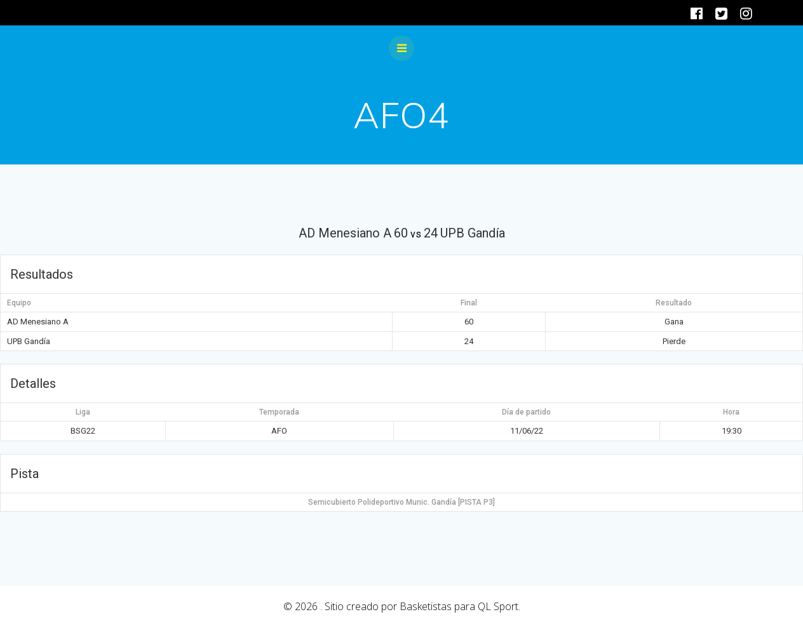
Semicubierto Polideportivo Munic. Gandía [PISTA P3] (401, 502)
